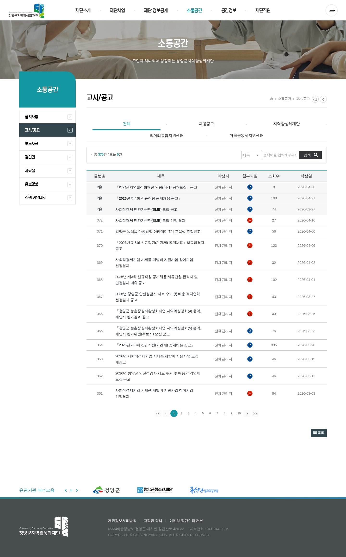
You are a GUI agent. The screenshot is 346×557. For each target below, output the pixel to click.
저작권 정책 (153, 521)
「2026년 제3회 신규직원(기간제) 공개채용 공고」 (155, 345)
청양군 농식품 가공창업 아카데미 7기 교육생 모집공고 (158, 231)
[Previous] (166, 413)
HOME (271, 98)
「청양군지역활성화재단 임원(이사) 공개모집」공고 (156, 187)
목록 (318, 433)
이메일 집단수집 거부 (186, 521)
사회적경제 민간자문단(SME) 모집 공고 (146, 209)
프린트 (315, 99)
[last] (255, 413)
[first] (157, 413)
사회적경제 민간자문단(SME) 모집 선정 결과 (150, 220)
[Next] (247, 413)
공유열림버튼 (323, 99)
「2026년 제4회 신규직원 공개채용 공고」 (148, 198)
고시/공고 (303, 99)
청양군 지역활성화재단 (26, 11)
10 (239, 413)
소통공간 (284, 99)
